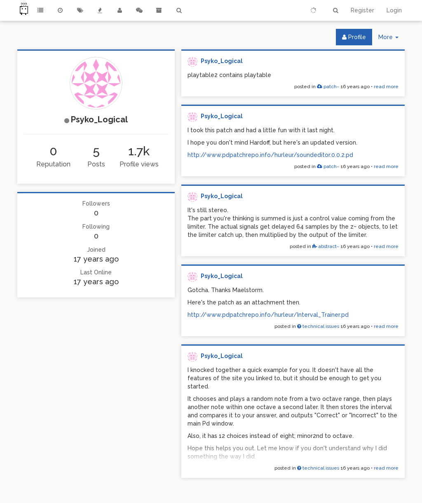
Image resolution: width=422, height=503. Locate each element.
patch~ (328, 86)
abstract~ (325, 246)
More (391, 39)
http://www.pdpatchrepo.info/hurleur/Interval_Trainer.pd (268, 314)
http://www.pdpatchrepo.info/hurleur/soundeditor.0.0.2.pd (270, 155)
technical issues (318, 326)
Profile (354, 37)
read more (386, 86)
